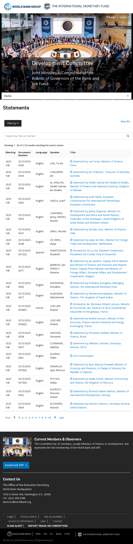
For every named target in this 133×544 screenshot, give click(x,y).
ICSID (67, 533)
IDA (45, 533)
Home (7, 96)
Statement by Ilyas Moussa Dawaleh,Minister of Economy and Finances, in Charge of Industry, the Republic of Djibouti (98, 368)
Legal (10, 516)
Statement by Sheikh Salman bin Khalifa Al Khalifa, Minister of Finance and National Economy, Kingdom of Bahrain (99, 186)
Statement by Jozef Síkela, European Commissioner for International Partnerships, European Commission (95, 200)
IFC (51, 533)
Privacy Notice (29, 516)
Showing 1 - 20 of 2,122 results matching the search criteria (33, 145)
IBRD (38, 533)
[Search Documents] (67, 135)
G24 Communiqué (83, 355)
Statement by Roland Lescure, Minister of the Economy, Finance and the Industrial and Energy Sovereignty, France (97, 322)
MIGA (58, 533)
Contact (57, 521)
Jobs (43, 521)
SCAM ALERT (15, 525)
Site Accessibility (53, 516)
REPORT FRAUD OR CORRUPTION (48, 525)
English (123, 17)
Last (61, 417)
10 (49, 417)
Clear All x (125, 121)
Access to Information (20, 521)
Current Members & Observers (57, 439)
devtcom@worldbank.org (17, 502)
